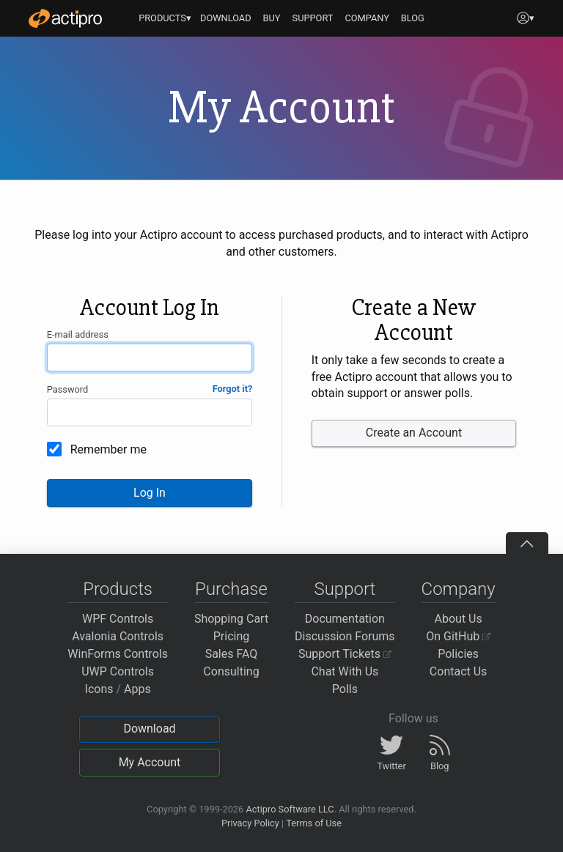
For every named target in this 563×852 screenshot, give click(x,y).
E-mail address (77, 334)
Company (459, 589)
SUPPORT (313, 17)
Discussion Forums (345, 636)
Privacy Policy (250, 823)
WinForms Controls (117, 654)
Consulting (231, 671)
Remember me (108, 449)
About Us (458, 619)
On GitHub (458, 636)
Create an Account (414, 433)
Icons (99, 689)
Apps (137, 689)
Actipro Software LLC (290, 809)
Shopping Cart (231, 619)
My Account (150, 762)
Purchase (231, 589)
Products (117, 589)
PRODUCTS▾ (165, 17)
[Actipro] (65, 18)
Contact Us (458, 671)
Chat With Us (344, 671)
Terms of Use (314, 823)
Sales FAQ (231, 654)
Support (344, 589)
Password (68, 389)
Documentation (345, 619)
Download (149, 729)
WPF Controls (117, 619)
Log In (149, 493)
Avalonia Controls (117, 636)
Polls (345, 689)
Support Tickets (344, 654)
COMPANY (367, 17)
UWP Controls (117, 671)
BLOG (412, 17)
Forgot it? (233, 388)
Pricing (231, 636)
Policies (458, 654)
